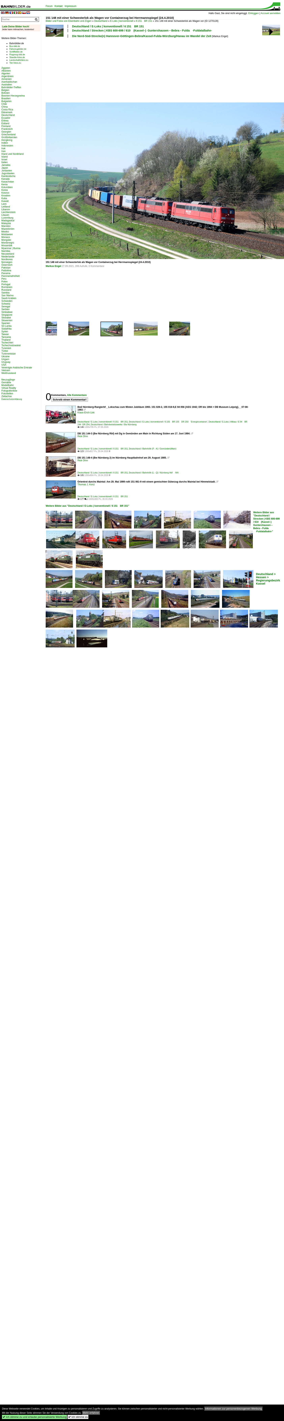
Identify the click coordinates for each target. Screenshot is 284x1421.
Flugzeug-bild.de (17, 54)
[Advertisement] (76, 69)
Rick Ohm (82, 436)
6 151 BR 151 (144, 21)
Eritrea (4, 120)
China (4, 106)
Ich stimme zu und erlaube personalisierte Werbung (34, 1416)
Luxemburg (7, 217)
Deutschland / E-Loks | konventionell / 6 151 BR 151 (108, 26)
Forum (49, 6)
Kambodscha (8, 176)
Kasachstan (7, 181)
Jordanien (6, 170)
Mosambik (6, 245)
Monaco (5, 237)
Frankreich (7, 129)
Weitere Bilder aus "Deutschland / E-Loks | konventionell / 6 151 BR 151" (87, 506)
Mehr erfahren (91, 1412)
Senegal (5, 306)
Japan (4, 167)
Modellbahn (7, 385)
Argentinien (7, 76)
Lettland (5, 206)
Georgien (6, 131)
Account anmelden (270, 13)
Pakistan (6, 267)
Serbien (5, 309)
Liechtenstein (8, 212)
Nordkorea (7, 259)
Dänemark (6, 112)
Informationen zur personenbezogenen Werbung (233, 1408)
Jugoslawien (7, 173)
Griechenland (8, 134)
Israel (4, 159)
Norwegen (6, 262)
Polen (4, 281)
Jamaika (5, 165)
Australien (6, 84)
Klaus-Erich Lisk (86, 412)
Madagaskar (7, 220)
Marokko (6, 226)
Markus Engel (53, 266)
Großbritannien (9, 137)
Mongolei (6, 240)
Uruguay (5, 362)
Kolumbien (7, 187)
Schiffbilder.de (16, 52)
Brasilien (6, 98)
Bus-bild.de (14, 46)
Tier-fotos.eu (15, 63)
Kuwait (5, 201)
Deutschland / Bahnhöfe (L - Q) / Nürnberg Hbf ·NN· (154, 472)
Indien (4, 142)
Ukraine (5, 356)
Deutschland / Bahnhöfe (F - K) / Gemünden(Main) (152, 448)
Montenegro (7, 242)
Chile (4, 104)
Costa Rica (7, 109)
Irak (3, 148)
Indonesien (7, 145)
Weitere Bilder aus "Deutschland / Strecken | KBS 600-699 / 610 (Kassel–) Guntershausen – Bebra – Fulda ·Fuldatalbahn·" (266, 522)
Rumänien (6, 287)
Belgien (5, 90)
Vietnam (5, 370)
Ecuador (5, 118)
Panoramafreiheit (10, 276)
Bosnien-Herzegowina (13, 95)
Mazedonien (7, 228)
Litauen (5, 215)
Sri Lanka (6, 326)
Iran (3, 151)
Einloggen (253, 13)
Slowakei (6, 317)
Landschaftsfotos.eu (18, 60)
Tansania (6, 337)
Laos (4, 204)
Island (4, 156)
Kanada (5, 179)
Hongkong (6, 140)
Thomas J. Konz (86, 484)
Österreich (6, 265)
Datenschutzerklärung (11, 399)
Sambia (5, 292)
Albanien (6, 70)
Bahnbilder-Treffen (11, 87)
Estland (5, 123)
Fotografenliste (9, 390)
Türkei (4, 351)
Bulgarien (6, 101)
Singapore (6, 314)
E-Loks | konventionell (121, 21)
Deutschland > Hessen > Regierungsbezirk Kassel (268, 578)
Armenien (6, 79)
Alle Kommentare (77, 395)
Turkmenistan (8, 353)
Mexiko (5, 231)
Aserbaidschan (9, 81)
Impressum (70, 6)
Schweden (7, 301)
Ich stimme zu (78, 1416)
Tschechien (7, 342)
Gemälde (6, 382)
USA (3, 364)
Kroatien (5, 195)
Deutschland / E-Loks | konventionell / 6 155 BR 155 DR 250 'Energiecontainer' (168, 421)
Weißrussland (8, 373)
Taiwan (5, 334)
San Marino (7, 295)
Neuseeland (7, 253)
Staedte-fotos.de (17, 57)
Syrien (4, 331)
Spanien (5, 323)
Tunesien (6, 348)
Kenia (4, 184)
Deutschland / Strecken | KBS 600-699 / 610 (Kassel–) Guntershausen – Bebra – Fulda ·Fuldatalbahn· (142, 30)
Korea (4, 190)
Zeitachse (6, 396)
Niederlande (7, 256)
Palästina (6, 270)
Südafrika (6, 328)
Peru (3, 278)
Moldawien (7, 234)
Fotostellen (7, 393)
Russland (6, 290)
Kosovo (5, 192)
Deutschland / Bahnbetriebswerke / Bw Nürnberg (113, 424)
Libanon (5, 209)
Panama (5, 273)
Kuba (4, 198)
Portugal (5, 284)
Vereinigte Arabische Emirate (16, 367)
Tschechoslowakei (11, 345)
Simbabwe (7, 312)
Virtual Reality (8, 388)
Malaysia (6, 223)
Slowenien (6, 320)
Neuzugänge (8, 379)
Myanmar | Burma (10, 248)
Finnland (6, 126)
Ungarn (5, 359)
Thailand (6, 339)
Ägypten (5, 68)
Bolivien (5, 93)
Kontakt (59, 6)
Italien (4, 162)
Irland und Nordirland (12, 154)
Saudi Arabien (8, 298)
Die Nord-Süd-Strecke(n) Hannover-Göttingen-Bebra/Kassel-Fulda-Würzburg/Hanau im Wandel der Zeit (141, 36)
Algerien (5, 73)
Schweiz (5, 303)
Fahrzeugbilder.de (17, 49)
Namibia (5, 251)
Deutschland (100, 21)
